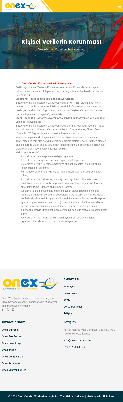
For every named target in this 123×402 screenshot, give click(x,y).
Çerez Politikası (72, 306)
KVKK (66, 299)
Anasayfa (43, 49)
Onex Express (10, 329)
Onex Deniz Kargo (12, 356)
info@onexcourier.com (79, 106)
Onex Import (9, 349)
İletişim (67, 313)
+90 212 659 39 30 (74, 347)
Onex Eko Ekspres (12, 336)
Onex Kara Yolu (11, 363)
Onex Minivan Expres (14, 370)
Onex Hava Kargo (12, 343)
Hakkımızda (70, 293)
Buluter (110, 396)
